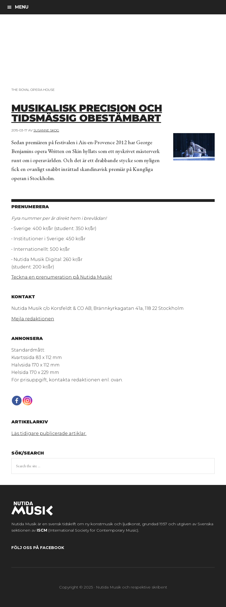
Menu (21, 7)
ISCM (42, 530)
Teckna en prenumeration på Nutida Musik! (61, 277)
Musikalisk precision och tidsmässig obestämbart (86, 113)
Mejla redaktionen (32, 318)
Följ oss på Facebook (37, 547)
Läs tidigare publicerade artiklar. (48, 433)
